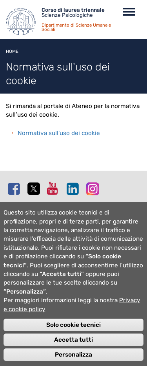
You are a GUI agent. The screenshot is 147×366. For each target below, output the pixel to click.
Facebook (15, 189)
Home (12, 51)
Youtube (55, 188)
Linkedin (74, 189)
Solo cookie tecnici (73, 332)
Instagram (94, 188)
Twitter (35, 189)
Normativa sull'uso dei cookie (59, 133)
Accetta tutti (73, 347)
